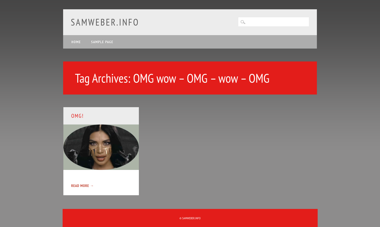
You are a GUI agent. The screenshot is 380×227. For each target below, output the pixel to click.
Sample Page (102, 42)
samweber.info (105, 22)
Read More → (82, 185)
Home (76, 42)
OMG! (77, 115)
